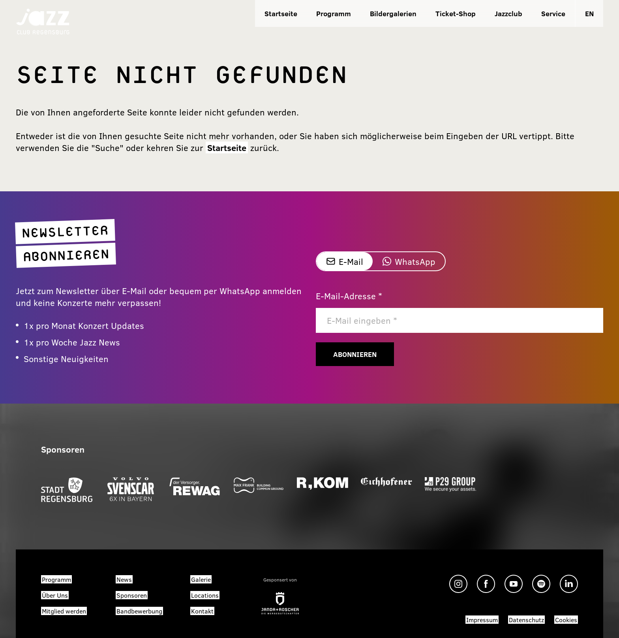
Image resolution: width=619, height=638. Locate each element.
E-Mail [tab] (344, 261)
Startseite (280, 13)
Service (553, 13)
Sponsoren (131, 595)
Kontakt (202, 611)
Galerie (201, 579)
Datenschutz (526, 619)
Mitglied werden (64, 611)
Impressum (482, 619)
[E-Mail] (459, 320)
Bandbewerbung (139, 611)
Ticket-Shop (455, 13)
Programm (333, 13)
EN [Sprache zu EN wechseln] (589, 13)
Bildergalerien (393, 13)
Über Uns (55, 595)
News (124, 579)
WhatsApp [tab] (408, 261)
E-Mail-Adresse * (349, 296)
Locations (205, 595)
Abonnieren (355, 354)
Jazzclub (508, 13)
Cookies (566, 619)
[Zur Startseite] (43, 20)
